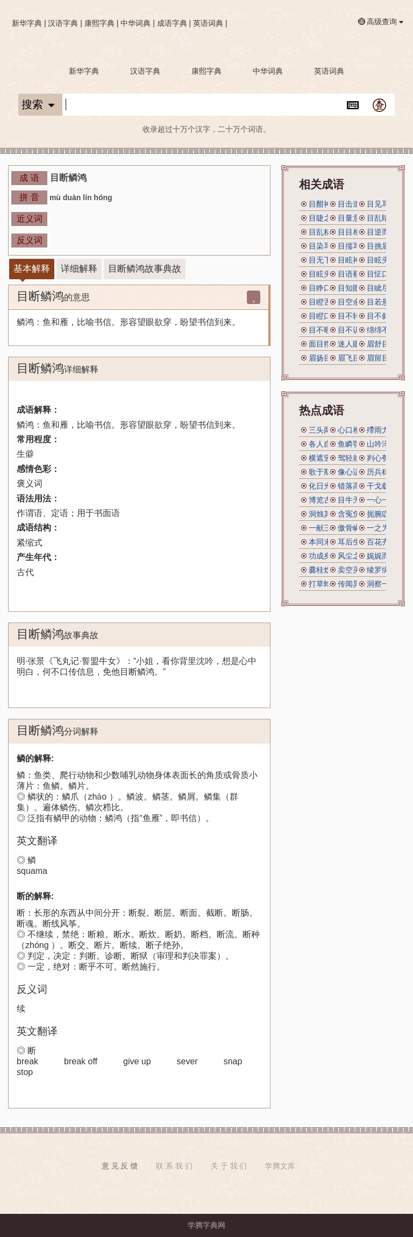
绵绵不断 (382, 330)
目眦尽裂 (382, 288)
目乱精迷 (324, 232)
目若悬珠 (382, 302)
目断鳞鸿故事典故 (144, 269)
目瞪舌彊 (324, 302)
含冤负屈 (353, 514)
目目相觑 (353, 232)
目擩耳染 (353, 246)
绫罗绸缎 (382, 570)
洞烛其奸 (324, 514)
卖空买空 (353, 570)
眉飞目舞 (353, 358)
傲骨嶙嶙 (353, 528)
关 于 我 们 (229, 1166)
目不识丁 (353, 330)
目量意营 (353, 218)
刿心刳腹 (382, 458)
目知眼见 (353, 288)
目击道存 (353, 204)
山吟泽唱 (382, 444)
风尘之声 (353, 556)
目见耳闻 (382, 204)
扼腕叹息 (382, 514)
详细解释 (79, 269)
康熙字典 (99, 23)
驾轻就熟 (353, 458)
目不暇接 (324, 330)
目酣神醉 (324, 204)
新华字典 (27, 23)
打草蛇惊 (324, 583)
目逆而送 (382, 232)
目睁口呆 (324, 288)
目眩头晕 (324, 274)
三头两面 (324, 430)
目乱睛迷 (382, 218)
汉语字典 (63, 23)
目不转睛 (353, 316)
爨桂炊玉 (324, 570)
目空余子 (353, 302)
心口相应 (353, 430)
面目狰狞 (324, 344)
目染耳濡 (324, 246)
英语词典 (208, 23)
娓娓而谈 (382, 556)
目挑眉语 (382, 246)
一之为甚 (382, 528)
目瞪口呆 (324, 316)
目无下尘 (324, 260)
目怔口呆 (382, 274)
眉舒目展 (382, 344)
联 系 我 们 (174, 1166)
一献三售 (324, 528)
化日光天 (324, 486)
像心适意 (353, 472)
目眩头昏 (382, 260)
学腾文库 (280, 1166)
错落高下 (353, 486)
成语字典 (172, 23)
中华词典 (135, 23)
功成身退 (324, 556)
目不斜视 (382, 316)
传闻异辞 (353, 583)
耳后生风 (353, 542)
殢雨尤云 (382, 430)
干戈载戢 (382, 486)
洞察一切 (382, 583)
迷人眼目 (353, 344)
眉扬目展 (324, 358)
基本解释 (31, 269)
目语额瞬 (353, 274)
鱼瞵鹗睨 (353, 444)
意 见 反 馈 (120, 1166)
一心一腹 (382, 500)
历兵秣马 (382, 472)
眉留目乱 (382, 358)
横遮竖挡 (324, 458)
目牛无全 (353, 500)
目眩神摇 (353, 260)
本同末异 (324, 542)
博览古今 (324, 500)
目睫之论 (324, 218)
